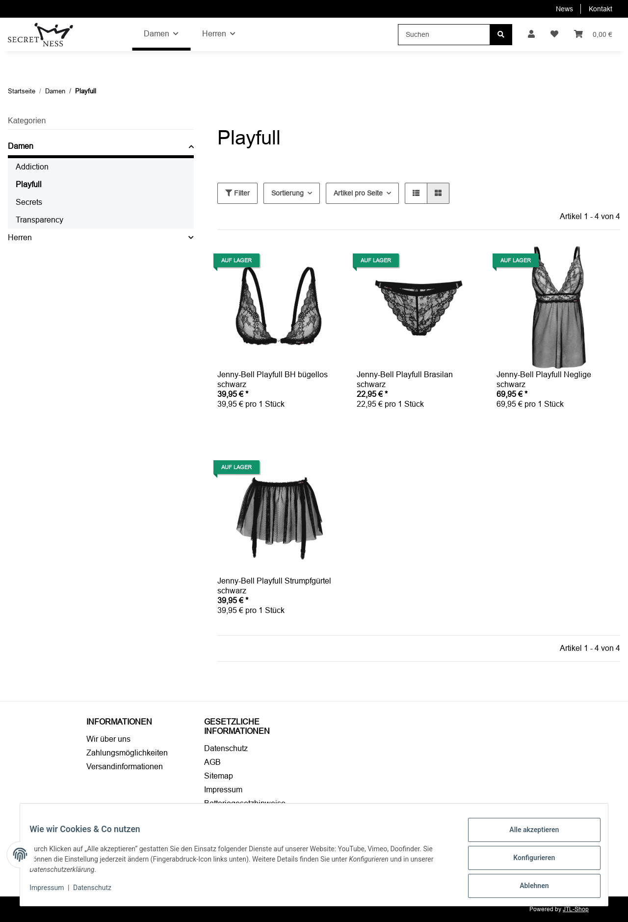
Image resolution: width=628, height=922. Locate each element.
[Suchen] (444, 34)
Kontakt (600, 9)
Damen (20, 146)
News (564, 9)
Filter (237, 193)
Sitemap (218, 776)
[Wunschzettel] (554, 34)
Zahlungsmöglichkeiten (127, 753)
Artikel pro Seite (358, 193)
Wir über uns (108, 739)
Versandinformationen (124, 766)
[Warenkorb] (593, 34)
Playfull (29, 184)
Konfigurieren (528, 862)
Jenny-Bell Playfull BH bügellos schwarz (272, 379)
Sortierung (287, 193)
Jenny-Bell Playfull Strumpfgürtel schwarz (274, 586)
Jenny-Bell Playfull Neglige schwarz (544, 379)
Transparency (39, 220)
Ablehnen (527, 887)
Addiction (32, 167)
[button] (531, 34)
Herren (20, 237)
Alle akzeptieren (527, 836)
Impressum (223, 789)
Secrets (29, 202)
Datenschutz (226, 748)
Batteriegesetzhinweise (245, 803)
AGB (212, 762)
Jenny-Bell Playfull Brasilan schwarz (405, 379)
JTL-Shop (576, 909)
